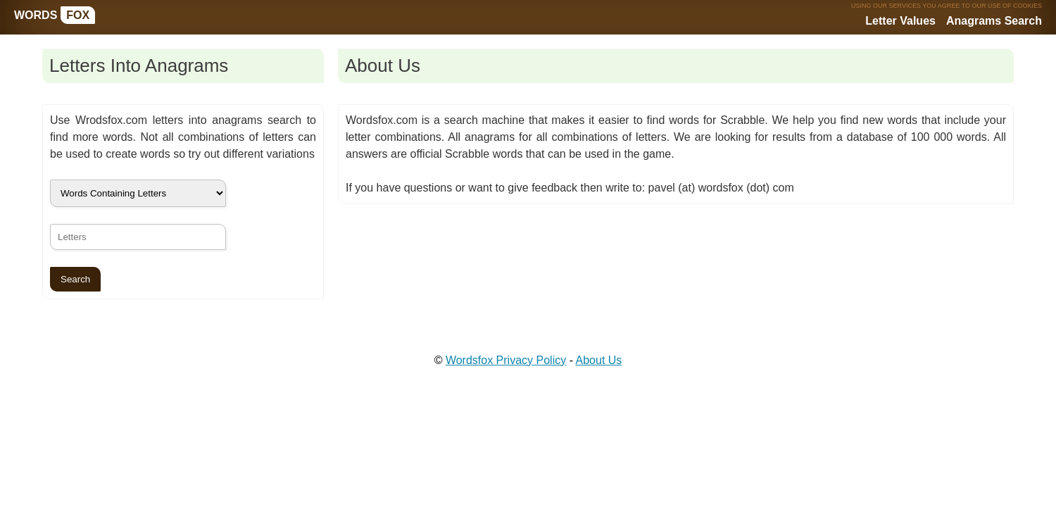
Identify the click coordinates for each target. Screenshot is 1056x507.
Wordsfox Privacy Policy (506, 360)
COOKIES (1027, 5)
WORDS (54, 15)
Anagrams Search (994, 21)
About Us (599, 360)
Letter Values (900, 21)
